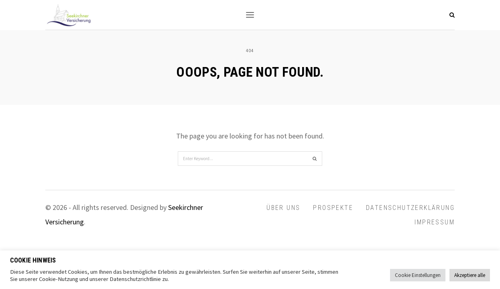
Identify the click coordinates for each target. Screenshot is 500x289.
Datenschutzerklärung (410, 208)
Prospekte (333, 208)
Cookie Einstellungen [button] (418, 275)
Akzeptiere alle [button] (469, 275)
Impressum (435, 222)
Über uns (283, 208)
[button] (250, 14)
